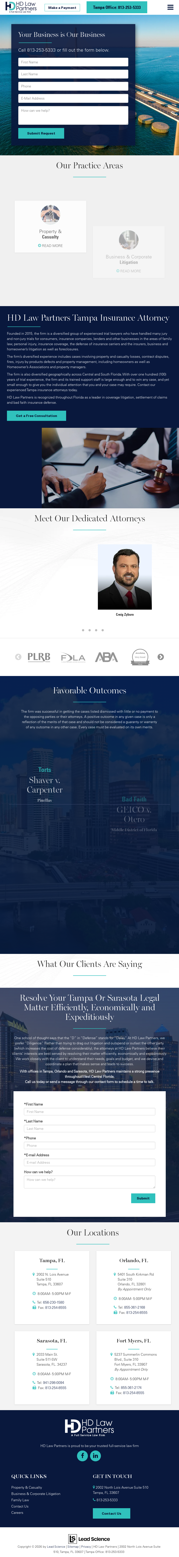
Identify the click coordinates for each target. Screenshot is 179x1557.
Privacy (86, 1546)
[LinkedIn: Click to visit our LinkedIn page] (95, 1455)
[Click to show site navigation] (170, 7)
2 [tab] (83, 630)
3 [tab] (89, 630)
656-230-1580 (53, 1302)
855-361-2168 (134, 1307)
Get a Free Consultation (36, 415)
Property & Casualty (26, 1487)
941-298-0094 (53, 1382)
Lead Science (56, 1546)
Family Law (20, 1500)
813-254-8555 (55, 1307)
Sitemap (73, 1546)
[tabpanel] (54, 544)
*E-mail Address (36, 1155)
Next (161, 657)
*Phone (30, 1138)
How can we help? (38, 1172)
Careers (17, 1512)
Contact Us (19, 1506)
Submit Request (41, 133)
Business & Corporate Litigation (35, 1493)
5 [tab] (102, 630)
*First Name (33, 1104)
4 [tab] (96, 630)
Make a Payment (62, 7)
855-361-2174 (131, 1387)
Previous (18, 657)
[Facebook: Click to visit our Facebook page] (82, 1455)
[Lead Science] (89, 1538)
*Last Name (33, 1121)
